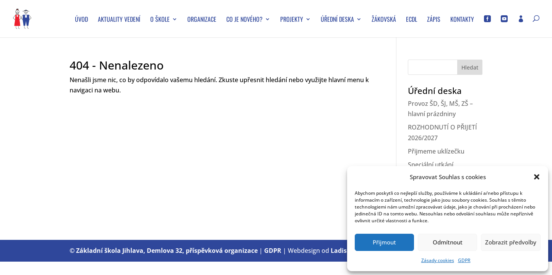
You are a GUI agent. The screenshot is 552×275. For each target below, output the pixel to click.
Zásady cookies (437, 260)
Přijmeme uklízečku (436, 151)
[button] (537, 177)
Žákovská (384, 20)
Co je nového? (244, 20)
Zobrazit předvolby (510, 242)
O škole (160, 20)
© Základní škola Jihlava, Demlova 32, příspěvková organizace (164, 250)
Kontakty (462, 20)
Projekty (291, 20)
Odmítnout (448, 242)
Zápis (433, 20)
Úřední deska (337, 20)
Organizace (201, 20)
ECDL (411, 20)
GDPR (464, 260)
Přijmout (384, 242)
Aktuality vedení (119, 20)
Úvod (81, 20)
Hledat (469, 67)
